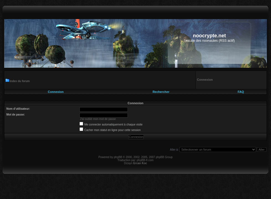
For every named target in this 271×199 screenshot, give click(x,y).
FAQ (241, 91)
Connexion (56, 91)
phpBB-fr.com (145, 160)
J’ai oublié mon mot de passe (98, 119)
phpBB (118, 157)
